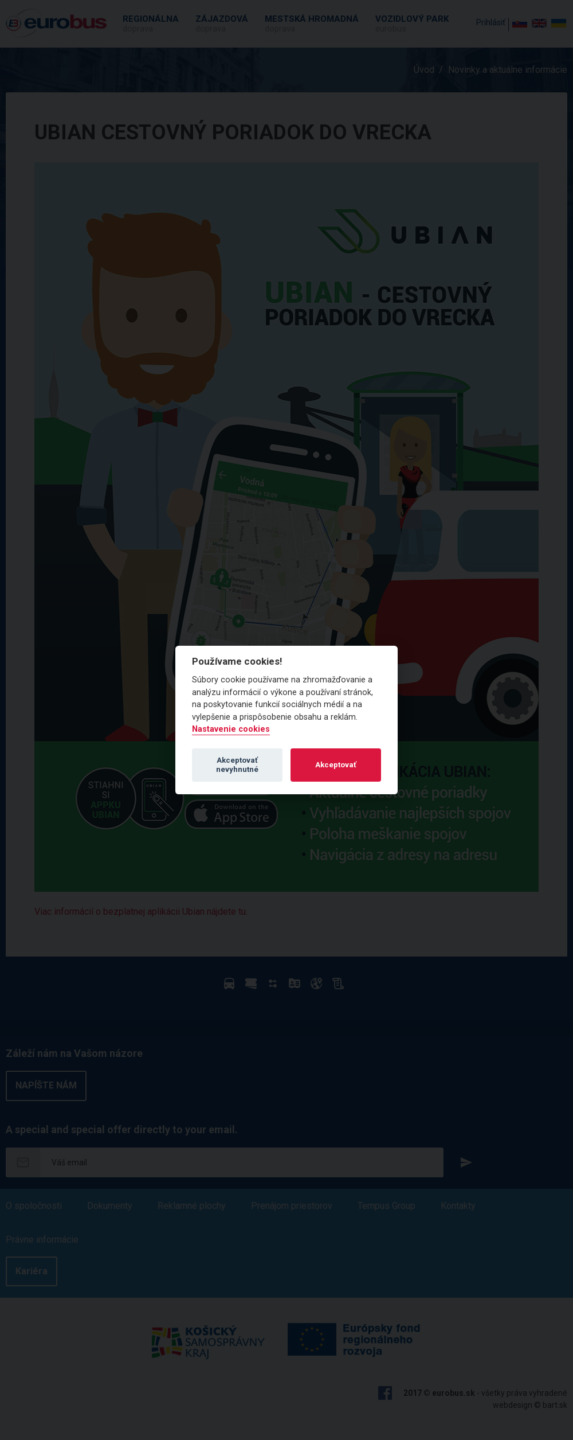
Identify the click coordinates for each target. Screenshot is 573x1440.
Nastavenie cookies (231, 729)
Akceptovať (335, 764)
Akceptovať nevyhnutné (237, 765)
